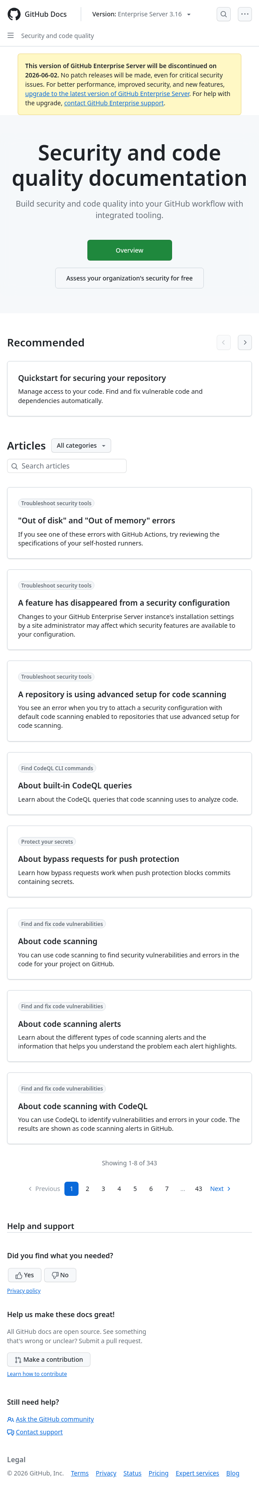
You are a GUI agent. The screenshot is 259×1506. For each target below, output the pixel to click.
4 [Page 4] (119, 1188)
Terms (80, 1473)
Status (133, 1473)
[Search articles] (74, 466)
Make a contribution (49, 1359)
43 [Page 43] (198, 1188)
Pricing (159, 1473)
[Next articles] (245, 342)
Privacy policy (24, 1291)
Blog (233, 1473)
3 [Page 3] (103, 1188)
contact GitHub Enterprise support (114, 103)
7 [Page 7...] (167, 1188)
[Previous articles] (224, 342)
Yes (24, 1275)
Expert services (197, 1473)
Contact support (35, 1432)
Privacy (106, 1473)
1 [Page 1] (71, 1188)
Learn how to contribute (37, 1374)
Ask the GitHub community (50, 1419)
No (60, 1275)
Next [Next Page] (221, 1188)
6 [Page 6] (151, 1188)
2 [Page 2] (87, 1188)
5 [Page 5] (135, 1188)
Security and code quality (57, 35)
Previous (43, 1188)
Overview (129, 250)
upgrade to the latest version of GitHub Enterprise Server (107, 93)
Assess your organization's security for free (129, 278)
